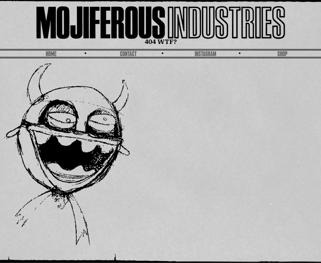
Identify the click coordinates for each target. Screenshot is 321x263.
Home (51, 54)
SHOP (282, 54)
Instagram (205, 54)
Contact (128, 54)
